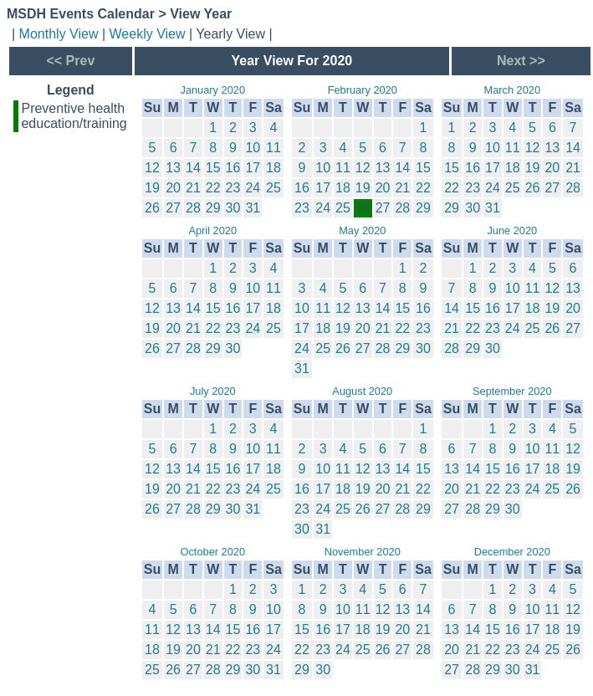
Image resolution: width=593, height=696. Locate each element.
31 (252, 208)
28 (193, 208)
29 (213, 208)
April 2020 (212, 230)
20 (173, 188)
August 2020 (362, 391)
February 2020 (362, 90)
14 (193, 168)
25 (273, 188)
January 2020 (212, 90)
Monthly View (59, 34)
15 (213, 168)
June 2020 (512, 230)
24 (252, 188)
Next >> (521, 61)
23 (233, 188)
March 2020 (512, 90)
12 (152, 168)
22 (213, 188)
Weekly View (148, 34)
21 (193, 188)
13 (173, 168)
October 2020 (213, 551)
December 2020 (512, 551)
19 (152, 188)
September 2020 (512, 391)
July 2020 (213, 391)
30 (233, 208)
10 (252, 148)
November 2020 (363, 551)
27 (173, 208)
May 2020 (362, 230)
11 (273, 148)
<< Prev (70, 61)
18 (273, 168)
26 (152, 208)
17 (252, 168)
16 (233, 168)
